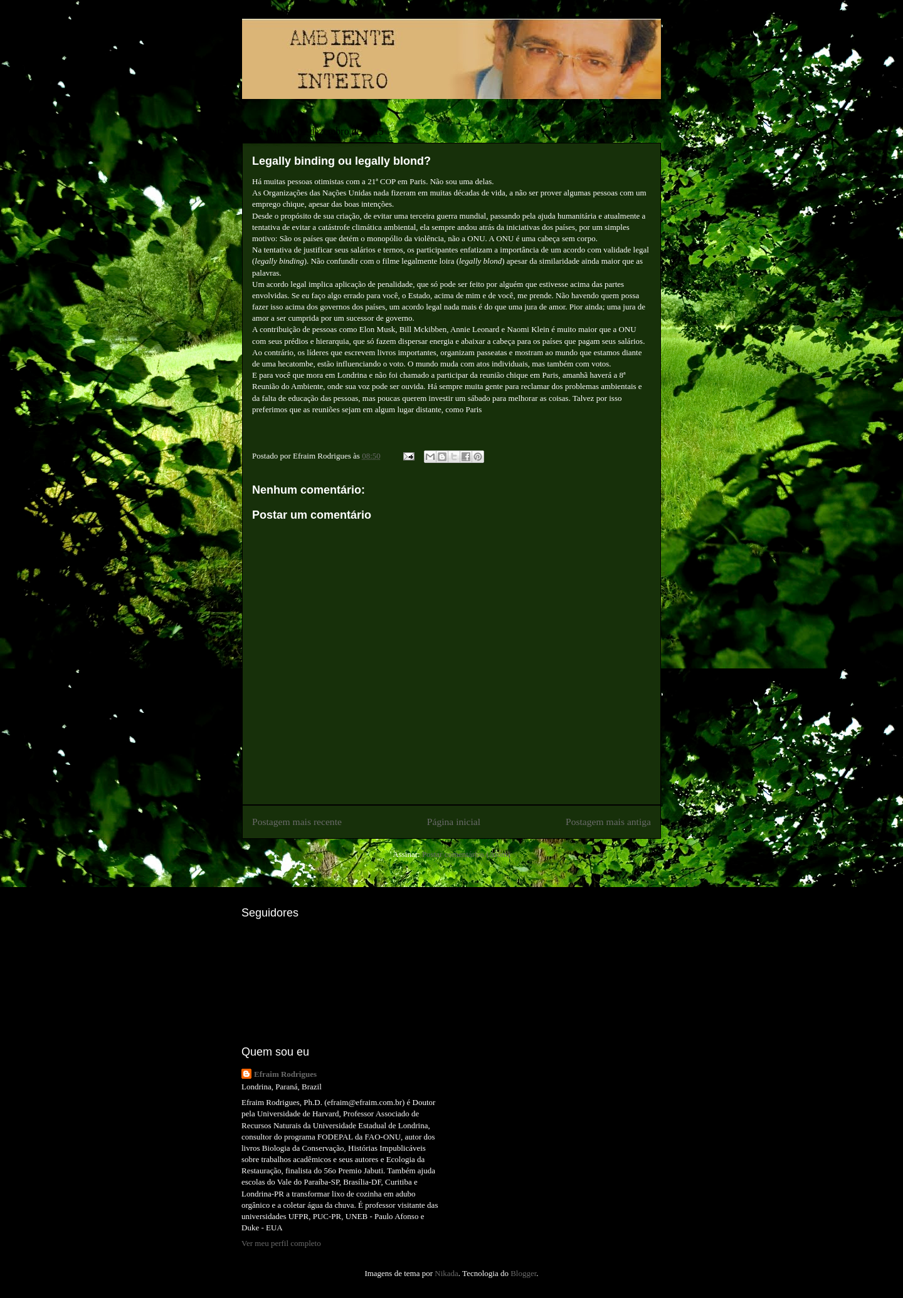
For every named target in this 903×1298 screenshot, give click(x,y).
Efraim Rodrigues (285, 1074)
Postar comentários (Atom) (466, 854)
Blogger (523, 1273)
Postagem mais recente (297, 821)
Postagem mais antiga (608, 821)
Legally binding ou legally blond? (341, 161)
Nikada (446, 1273)
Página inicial (453, 821)
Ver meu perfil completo (281, 1243)
